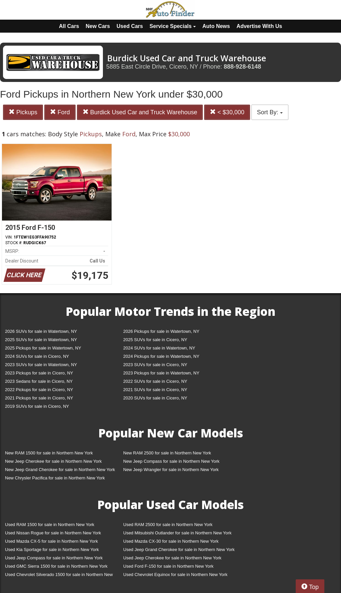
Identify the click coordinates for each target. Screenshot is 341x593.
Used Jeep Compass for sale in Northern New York (54, 557)
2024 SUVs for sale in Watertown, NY (159, 347)
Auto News (216, 26)
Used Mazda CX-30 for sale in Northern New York (170, 541)
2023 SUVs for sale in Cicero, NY (155, 364)
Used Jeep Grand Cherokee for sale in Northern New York (179, 549)
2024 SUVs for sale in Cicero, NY (37, 356)
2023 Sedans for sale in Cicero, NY (39, 381)
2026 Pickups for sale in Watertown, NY (161, 331)
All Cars (69, 26)
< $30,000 (227, 112)
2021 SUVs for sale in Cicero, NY (155, 389)
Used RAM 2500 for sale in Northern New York (167, 524)
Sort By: (270, 112)
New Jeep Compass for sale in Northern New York (171, 461)
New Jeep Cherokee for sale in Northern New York (53, 461)
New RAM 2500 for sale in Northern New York (167, 452)
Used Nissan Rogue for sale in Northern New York (53, 532)
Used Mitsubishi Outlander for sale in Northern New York (177, 532)
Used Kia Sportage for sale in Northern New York (52, 549)
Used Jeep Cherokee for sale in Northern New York (172, 557)
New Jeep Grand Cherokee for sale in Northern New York (60, 469)
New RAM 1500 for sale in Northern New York (49, 452)
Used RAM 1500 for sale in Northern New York (49, 524)
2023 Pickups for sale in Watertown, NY (161, 372)
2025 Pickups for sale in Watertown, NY (43, 347)
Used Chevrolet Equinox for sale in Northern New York (175, 574)
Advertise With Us (259, 26)
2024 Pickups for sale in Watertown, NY (161, 356)
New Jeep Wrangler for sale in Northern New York (171, 469)
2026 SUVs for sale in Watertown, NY (41, 331)
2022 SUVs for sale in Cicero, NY (155, 381)
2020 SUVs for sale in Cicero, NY (155, 397)
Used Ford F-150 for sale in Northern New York (168, 566)
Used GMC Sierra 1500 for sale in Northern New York (56, 566)
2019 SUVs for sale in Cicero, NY (37, 406)
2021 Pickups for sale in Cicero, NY (39, 397)
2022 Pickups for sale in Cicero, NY (39, 389)
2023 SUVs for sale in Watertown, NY (41, 364)
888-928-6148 (242, 66)
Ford (60, 112)
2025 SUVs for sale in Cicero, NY (155, 339)
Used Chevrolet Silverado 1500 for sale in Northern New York (59, 576)
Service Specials (173, 26)
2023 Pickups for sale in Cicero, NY (39, 372)
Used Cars (130, 26)
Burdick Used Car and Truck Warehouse (140, 112)
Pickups (23, 112)
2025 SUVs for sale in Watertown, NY (41, 339)
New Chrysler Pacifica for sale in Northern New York (55, 477)
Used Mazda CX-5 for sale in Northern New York (51, 541)
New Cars (98, 26)
